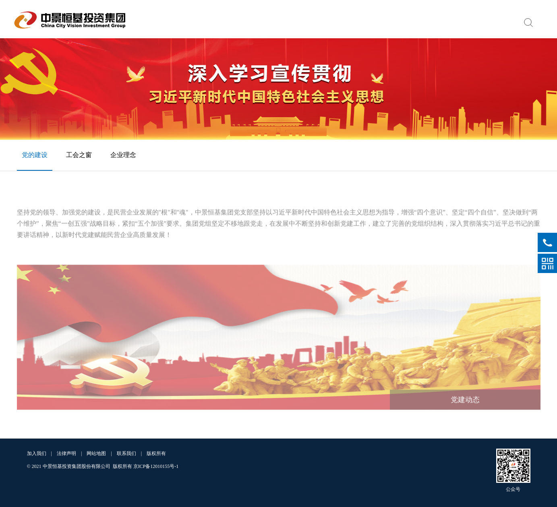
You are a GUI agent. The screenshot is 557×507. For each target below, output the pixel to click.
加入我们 (36, 453)
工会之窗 (79, 154)
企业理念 (123, 154)
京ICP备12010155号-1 (156, 466)
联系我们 (126, 453)
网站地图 (96, 453)
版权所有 (156, 453)
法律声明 (66, 453)
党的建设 (35, 154)
